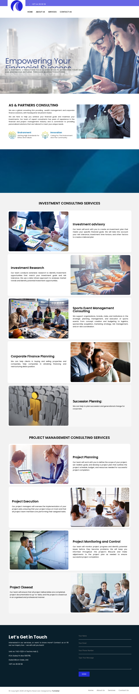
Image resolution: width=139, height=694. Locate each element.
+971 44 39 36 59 (16, 664)
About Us (40, 12)
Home (30, 12)
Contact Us (66, 12)
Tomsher (56, 691)
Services (52, 12)
